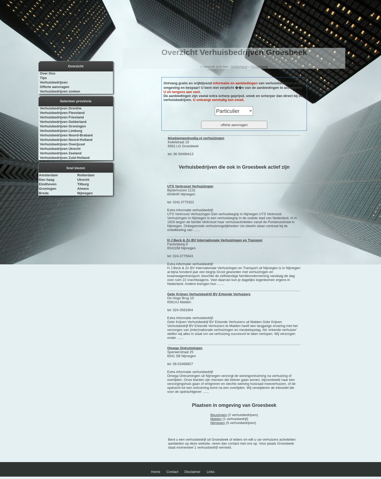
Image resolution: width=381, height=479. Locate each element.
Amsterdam (48, 175)
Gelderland (238, 67)
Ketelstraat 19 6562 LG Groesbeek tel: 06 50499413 (196, 146)
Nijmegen (85, 193)
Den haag (47, 180)
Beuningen (218, 415)
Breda (44, 193)
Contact (172, 472)
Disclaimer (192, 472)
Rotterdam (85, 175)
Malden (216, 419)
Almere (83, 189)
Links (211, 472)
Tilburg (83, 184)
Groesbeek (259, 67)
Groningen (47, 189)
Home (155, 472)
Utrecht (83, 180)
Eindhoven (47, 184)
